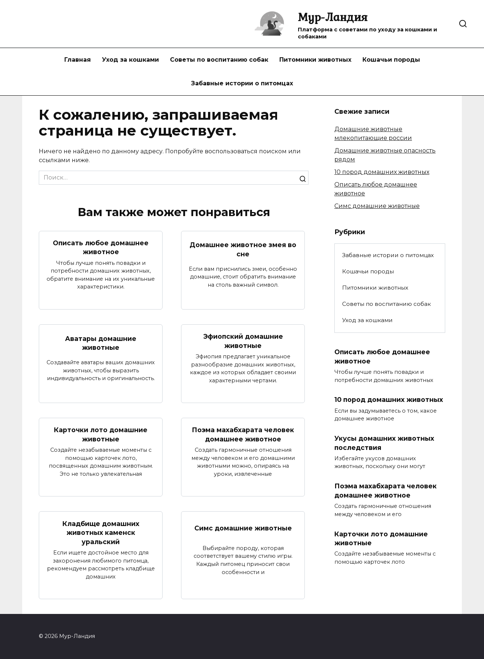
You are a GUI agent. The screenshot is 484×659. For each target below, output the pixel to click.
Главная (77, 59)
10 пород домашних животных (381, 171)
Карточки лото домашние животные (100, 434)
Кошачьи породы (391, 59)
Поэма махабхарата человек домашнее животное (243, 434)
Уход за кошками (130, 59)
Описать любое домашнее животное (101, 247)
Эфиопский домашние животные (243, 340)
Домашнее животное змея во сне (243, 249)
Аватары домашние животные (100, 343)
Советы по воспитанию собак (219, 59)
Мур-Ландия (333, 16)
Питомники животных (315, 59)
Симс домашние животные (243, 528)
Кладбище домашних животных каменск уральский (100, 533)
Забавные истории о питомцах (242, 83)
